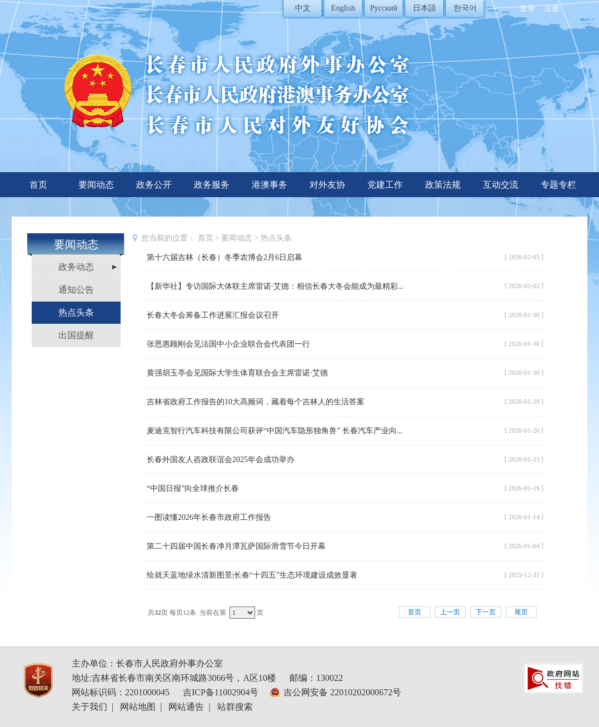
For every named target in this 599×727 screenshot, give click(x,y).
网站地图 (138, 706)
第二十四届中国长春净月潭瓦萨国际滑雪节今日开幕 (236, 546)
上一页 (450, 612)
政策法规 (443, 184)
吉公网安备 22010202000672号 (342, 692)
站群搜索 (235, 706)
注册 (552, 8)
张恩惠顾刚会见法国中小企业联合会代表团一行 (228, 344)
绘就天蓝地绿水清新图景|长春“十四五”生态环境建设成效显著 (252, 575)
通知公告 (76, 289)
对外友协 (327, 184)
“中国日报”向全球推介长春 (193, 488)
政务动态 (76, 267)
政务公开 (154, 184)
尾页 (521, 612)
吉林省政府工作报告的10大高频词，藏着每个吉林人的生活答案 (256, 402)
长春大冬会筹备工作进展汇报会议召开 (213, 315)
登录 (527, 8)
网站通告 (186, 706)
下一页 (486, 612)
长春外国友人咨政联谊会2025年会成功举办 (220, 459)
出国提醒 (76, 335)
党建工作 (385, 184)
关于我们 (89, 706)
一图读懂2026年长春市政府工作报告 (209, 517)
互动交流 (500, 184)
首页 (38, 184)
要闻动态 (96, 184)
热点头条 (76, 312)
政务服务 (211, 184)
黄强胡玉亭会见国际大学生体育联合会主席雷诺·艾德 (237, 373)
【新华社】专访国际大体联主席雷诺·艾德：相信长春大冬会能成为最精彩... (275, 286)
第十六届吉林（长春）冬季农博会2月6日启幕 (224, 257)
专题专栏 (558, 184)
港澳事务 (269, 184)
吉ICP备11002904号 (220, 692)
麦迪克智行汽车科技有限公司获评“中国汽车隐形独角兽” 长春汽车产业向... (274, 431)
